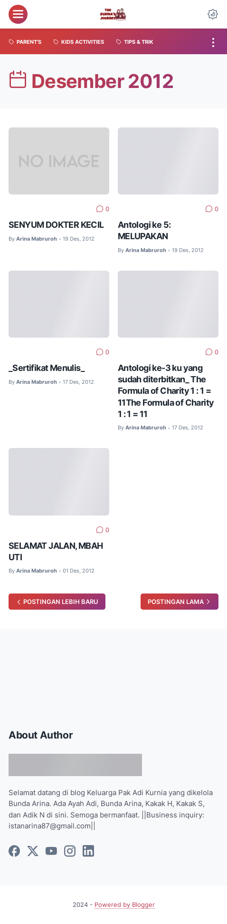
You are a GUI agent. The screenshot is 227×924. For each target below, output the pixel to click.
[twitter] (32, 852)
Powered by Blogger (125, 904)
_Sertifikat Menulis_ (47, 367)
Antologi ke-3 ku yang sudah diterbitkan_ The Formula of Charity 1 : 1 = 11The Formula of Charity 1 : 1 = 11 (166, 390)
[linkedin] (88, 852)
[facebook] (14, 852)
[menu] (18, 14)
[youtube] (51, 852)
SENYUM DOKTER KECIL (56, 224)
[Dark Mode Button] (212, 14)
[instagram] (70, 852)
